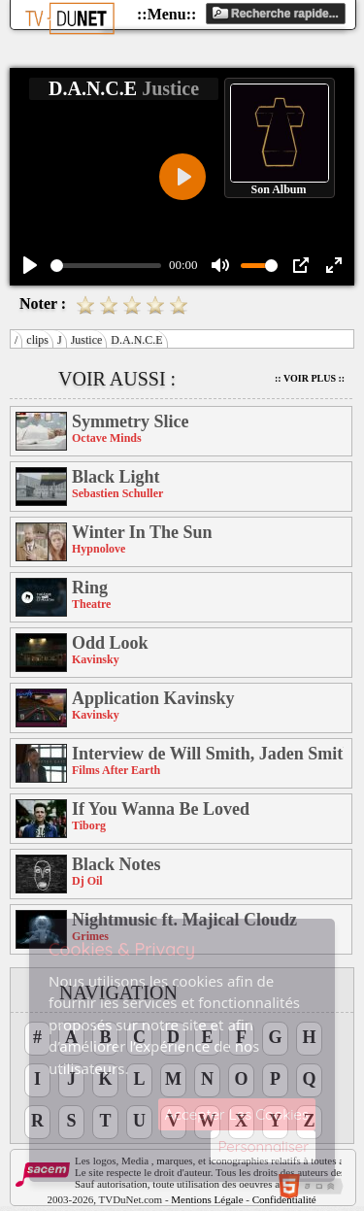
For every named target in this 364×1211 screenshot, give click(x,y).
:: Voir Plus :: (310, 378)
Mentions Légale (207, 1199)
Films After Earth (116, 770)
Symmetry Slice (130, 421)
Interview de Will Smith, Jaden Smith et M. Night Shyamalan (208, 753)
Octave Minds (107, 438)
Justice (87, 340)
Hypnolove (98, 548)
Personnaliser (263, 1146)
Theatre (91, 604)
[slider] (105, 265)
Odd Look (110, 643)
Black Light (116, 477)
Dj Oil (87, 881)
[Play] (30, 265)
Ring (90, 587)
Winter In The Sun (142, 532)
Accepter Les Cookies (237, 1114)
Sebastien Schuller (117, 493)
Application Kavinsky (153, 698)
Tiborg (89, 825)
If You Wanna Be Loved (160, 809)
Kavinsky (95, 659)
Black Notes (116, 864)
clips (37, 340)
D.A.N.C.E (136, 340)
